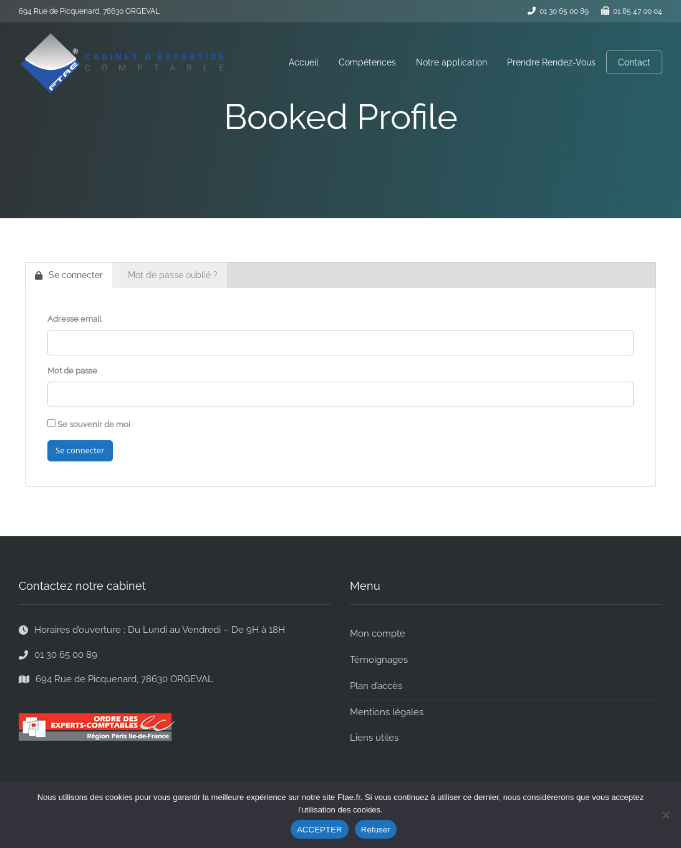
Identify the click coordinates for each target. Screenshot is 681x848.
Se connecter (69, 275)
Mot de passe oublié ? (173, 275)
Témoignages (379, 659)
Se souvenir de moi (88, 424)
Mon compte (377, 633)
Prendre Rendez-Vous (551, 62)
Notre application (451, 62)
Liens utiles (374, 737)
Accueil (304, 62)
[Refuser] (665, 815)
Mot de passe (72, 370)
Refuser (375, 829)
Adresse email (74, 319)
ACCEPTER (319, 829)
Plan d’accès (376, 685)
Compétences (367, 62)
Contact (634, 62)
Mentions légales (386, 712)
